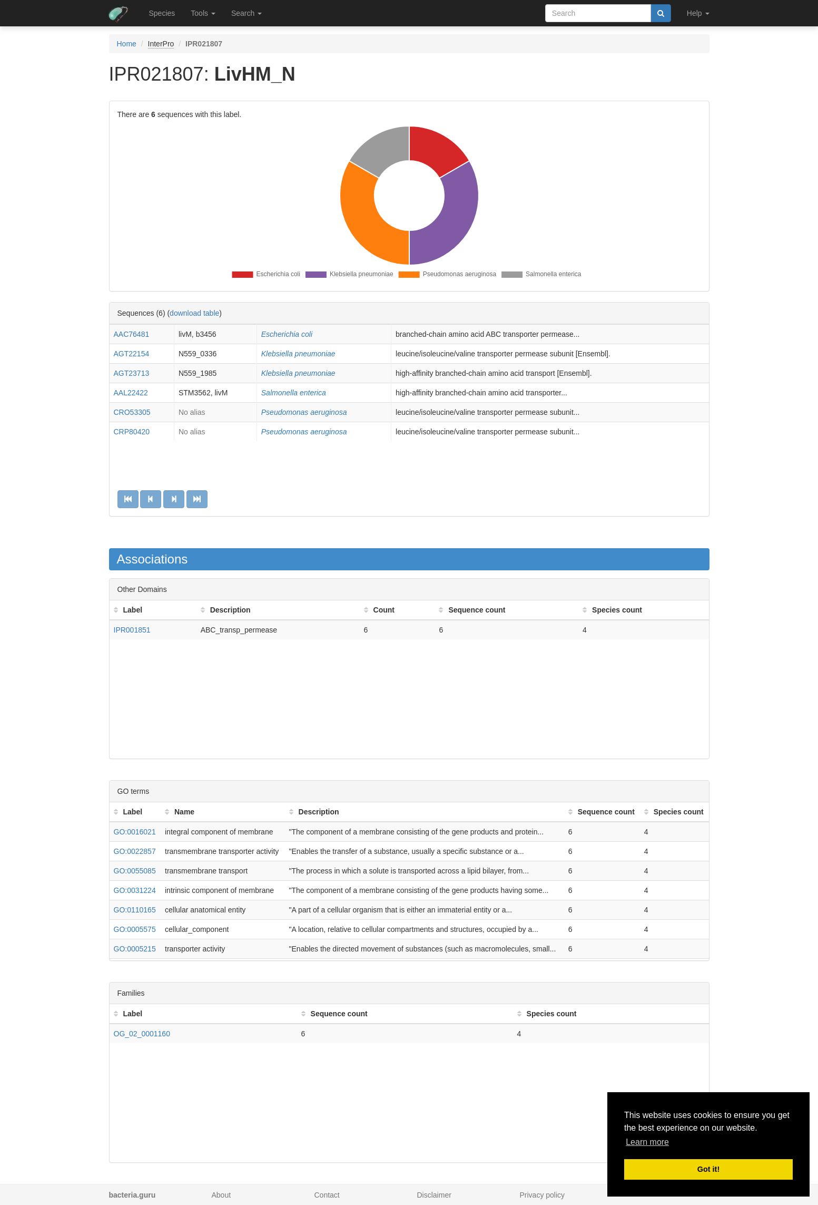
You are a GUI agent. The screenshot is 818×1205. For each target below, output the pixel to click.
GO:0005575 (135, 929)
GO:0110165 (135, 910)
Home (126, 44)
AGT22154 (132, 353)
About (221, 1195)
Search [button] (246, 13)
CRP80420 (132, 431)
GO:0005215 (135, 949)
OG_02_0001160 (142, 1033)
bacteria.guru (132, 1195)
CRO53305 (132, 412)
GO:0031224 (135, 890)
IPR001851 (132, 630)
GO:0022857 (135, 851)
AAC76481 (132, 334)
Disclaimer (434, 1195)
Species (162, 13)
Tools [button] (203, 13)
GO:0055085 (135, 871)
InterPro (161, 44)
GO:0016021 (135, 832)
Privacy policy (542, 1195)
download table (194, 313)
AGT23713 (132, 373)
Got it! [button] (708, 1169)
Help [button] (698, 13)
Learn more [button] (647, 1142)
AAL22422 (131, 392)
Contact (327, 1195)
